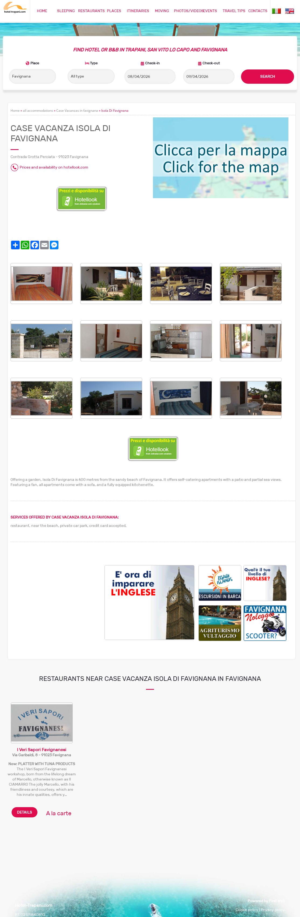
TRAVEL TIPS (234, 10)
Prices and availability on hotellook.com (54, 167)
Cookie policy (247, 909)
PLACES (114, 10)
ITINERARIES (138, 10)
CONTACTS (257, 10)
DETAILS (24, 812)
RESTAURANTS (91, 10)
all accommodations (38, 110)
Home (15, 110)
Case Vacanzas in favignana (77, 110)
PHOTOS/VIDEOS (189, 10)
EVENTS (210, 10)
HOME (42, 10)
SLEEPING (66, 10)
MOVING (162, 10)
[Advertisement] (57, 602)
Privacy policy (273, 909)
